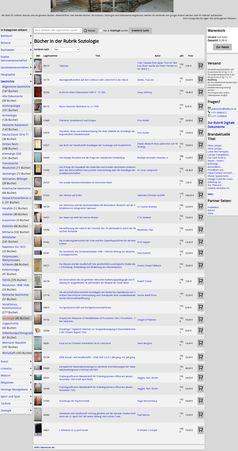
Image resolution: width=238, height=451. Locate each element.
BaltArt (211, 210)
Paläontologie (10, 272)
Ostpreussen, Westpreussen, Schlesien (15, 260)
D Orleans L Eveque (147, 430)
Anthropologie (11, 108)
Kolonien (15, 226)
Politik (14, 280)
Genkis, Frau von (145, 79)
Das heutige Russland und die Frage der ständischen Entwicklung (92, 157)
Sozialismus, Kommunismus (11, 308)
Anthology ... (214, 163)
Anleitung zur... (215, 181)
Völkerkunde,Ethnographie (17, 335)
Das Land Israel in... (217, 157)
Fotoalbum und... (216, 169)
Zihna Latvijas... (215, 145)
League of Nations (146, 319)
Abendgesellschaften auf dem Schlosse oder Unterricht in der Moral (93, 79)
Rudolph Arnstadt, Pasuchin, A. (152, 157)
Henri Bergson (144, 343)
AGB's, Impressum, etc (44, 447)
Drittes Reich (10, 146)
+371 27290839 (217, 116)
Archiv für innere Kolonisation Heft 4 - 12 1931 (82, 92)
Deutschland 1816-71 (15, 137)
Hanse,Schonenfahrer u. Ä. (17, 200)
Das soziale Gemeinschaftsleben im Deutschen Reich (85, 182)
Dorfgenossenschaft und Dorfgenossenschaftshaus (85, 307)
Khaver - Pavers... (216, 160)
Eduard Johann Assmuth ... (221, 172)
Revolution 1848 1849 (15, 287)
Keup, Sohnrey (144, 92)
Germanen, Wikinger (15, 181)
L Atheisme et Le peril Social (73, 430)
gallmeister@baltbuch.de (222, 108)
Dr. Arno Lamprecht (147, 170)
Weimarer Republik (14, 345)
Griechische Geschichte (16, 190)
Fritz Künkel (143, 120)
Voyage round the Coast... (221, 178)
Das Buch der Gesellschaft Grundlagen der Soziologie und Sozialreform (95, 145)
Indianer (14, 214)
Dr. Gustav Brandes (147, 206)
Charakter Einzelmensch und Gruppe (77, 120)
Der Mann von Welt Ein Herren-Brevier (78, 217)
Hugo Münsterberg (147, 400)
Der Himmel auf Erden (70, 195)
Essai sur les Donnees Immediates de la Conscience (85, 343)
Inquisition (15, 220)
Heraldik (14, 208)
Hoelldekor (213, 207)
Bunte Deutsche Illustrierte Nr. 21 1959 (79, 106)
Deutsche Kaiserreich (15, 127)
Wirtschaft (17, 353)
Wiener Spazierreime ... (219, 175)
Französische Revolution (16, 165)
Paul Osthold (143, 252)
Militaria (15, 232)
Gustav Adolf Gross (147, 295)
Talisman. (64, 65)
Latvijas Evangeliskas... (219, 154)
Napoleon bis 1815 (13, 249)
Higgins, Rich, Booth (147, 377)
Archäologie (10, 117)
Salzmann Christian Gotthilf (151, 195)
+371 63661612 (217, 112)
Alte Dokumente (12, 98)
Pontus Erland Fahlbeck (149, 265)
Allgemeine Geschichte (16, 89)
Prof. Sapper (143, 242)
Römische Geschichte (15, 297)
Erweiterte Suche (140, 30)
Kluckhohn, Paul (145, 229)
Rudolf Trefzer (144, 281)
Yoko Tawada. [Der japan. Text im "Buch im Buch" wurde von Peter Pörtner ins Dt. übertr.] (157, 65)
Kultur (211, 213)
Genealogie (16, 173)
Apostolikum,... (215, 166)
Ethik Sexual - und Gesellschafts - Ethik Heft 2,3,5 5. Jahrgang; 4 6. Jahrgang (97, 357)
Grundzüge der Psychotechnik (74, 400)
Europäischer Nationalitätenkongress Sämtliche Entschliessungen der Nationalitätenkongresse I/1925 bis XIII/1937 (97, 368)
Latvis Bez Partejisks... (219, 151)
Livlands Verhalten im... (219, 188)
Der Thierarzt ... (215, 184)
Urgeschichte (10, 326)
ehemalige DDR (11, 156)
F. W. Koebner (144, 217)
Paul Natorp (143, 414)
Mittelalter (10, 239)
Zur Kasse (222, 47)
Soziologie (15, 318)
